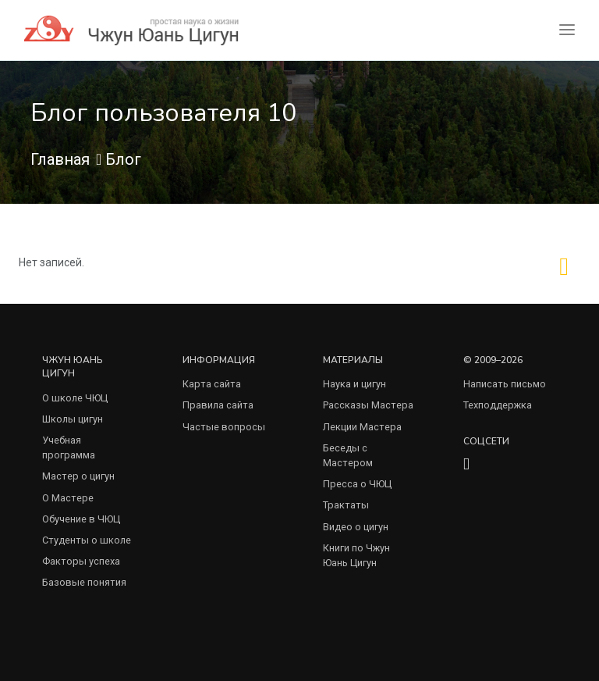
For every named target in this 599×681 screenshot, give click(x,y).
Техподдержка (497, 405)
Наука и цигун (354, 384)
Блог (123, 159)
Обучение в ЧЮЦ (81, 519)
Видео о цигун (355, 527)
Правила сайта (218, 405)
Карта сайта (212, 384)
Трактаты (346, 505)
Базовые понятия (84, 582)
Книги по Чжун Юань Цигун (356, 555)
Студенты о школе (86, 540)
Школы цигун (72, 419)
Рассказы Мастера (368, 405)
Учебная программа (68, 447)
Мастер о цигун (78, 476)
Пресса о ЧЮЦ (357, 484)
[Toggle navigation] (567, 30)
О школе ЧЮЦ (75, 398)
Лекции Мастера (362, 427)
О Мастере (68, 498)
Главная (60, 159)
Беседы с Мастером (348, 455)
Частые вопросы (224, 427)
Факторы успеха (81, 561)
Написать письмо (504, 384)
